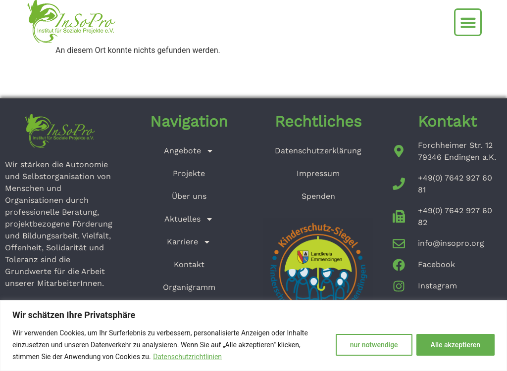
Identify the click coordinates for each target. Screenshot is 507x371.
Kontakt (189, 264)
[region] (253, 335)
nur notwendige (374, 345)
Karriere (189, 242)
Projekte (189, 173)
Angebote (189, 151)
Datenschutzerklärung (318, 150)
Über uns (189, 196)
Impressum (318, 173)
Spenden (318, 196)
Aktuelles (188, 219)
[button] (468, 22)
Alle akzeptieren (455, 345)
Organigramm (189, 287)
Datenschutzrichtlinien (187, 357)
